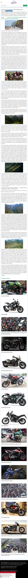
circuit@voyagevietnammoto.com (6, 575)
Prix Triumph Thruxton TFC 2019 (6, 352)
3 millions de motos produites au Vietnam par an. (9, 499)
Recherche (25, 5)
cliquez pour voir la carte (5, 576)
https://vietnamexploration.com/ (10, 567)
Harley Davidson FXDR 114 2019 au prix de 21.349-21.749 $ (11, 535)
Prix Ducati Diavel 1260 (5, 517)
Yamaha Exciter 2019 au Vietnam (7, 480)
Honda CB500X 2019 (4, 425)
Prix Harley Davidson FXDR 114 (6, 370)
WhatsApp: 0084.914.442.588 (6, 574)
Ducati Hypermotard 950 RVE (6, 462)
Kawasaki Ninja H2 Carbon (5, 407)
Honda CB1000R (4, 314)
